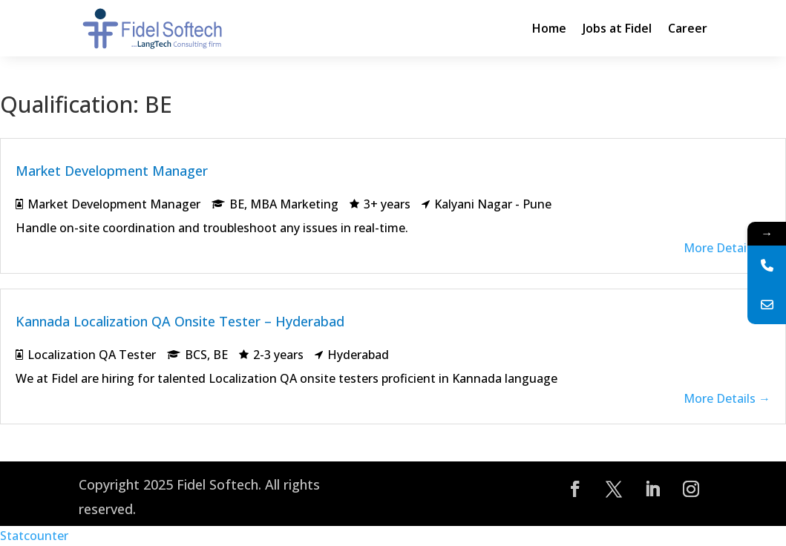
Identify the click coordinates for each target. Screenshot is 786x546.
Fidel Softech (217, 484)
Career (687, 28)
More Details (727, 248)
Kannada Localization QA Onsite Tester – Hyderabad (180, 321)
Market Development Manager (112, 171)
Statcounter (34, 535)
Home (549, 28)
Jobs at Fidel (617, 28)
